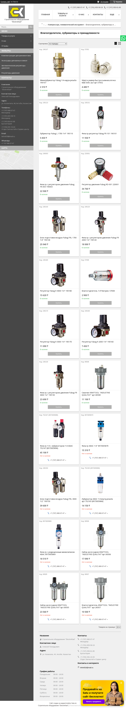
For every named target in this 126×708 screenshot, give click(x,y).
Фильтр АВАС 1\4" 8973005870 (95, 446)
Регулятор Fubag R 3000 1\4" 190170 (56, 342)
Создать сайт (5, 2)
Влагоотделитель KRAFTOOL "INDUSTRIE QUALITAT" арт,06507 (100, 606)
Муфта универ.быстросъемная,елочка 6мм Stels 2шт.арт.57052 (99, 81)
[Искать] (30, 27)
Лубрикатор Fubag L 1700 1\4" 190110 (56, 133)
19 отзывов (104, 2)
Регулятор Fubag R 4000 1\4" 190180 (56, 291)
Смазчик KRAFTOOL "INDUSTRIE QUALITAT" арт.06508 (96, 394)
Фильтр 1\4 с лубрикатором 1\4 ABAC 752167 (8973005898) (56, 447)
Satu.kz (73, 703)
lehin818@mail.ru (8, 136)
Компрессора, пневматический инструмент (66, 25)
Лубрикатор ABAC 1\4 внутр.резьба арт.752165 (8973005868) (97, 500)
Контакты (98, 14)
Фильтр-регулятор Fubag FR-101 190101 (99, 133)
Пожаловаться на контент (78, 705)
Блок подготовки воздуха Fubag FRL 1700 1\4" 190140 (58, 239)
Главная (45, 14)
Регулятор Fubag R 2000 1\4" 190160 (98, 342)
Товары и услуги (8, 36)
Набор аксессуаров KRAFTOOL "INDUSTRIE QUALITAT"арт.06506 (96, 553)
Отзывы (5, 46)
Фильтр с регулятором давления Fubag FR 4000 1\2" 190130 (58, 394)
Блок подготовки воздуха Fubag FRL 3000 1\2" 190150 (58, 500)
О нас (4, 41)
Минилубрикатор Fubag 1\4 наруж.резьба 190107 (58, 81)
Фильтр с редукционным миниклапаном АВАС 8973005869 (57, 553)
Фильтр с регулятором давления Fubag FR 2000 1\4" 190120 (100, 239)
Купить (59, 94)
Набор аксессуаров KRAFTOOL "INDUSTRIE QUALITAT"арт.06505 (54, 606)
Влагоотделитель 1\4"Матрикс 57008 (98, 291)
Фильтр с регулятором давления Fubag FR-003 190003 (57, 185)
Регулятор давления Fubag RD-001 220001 (100, 184)
